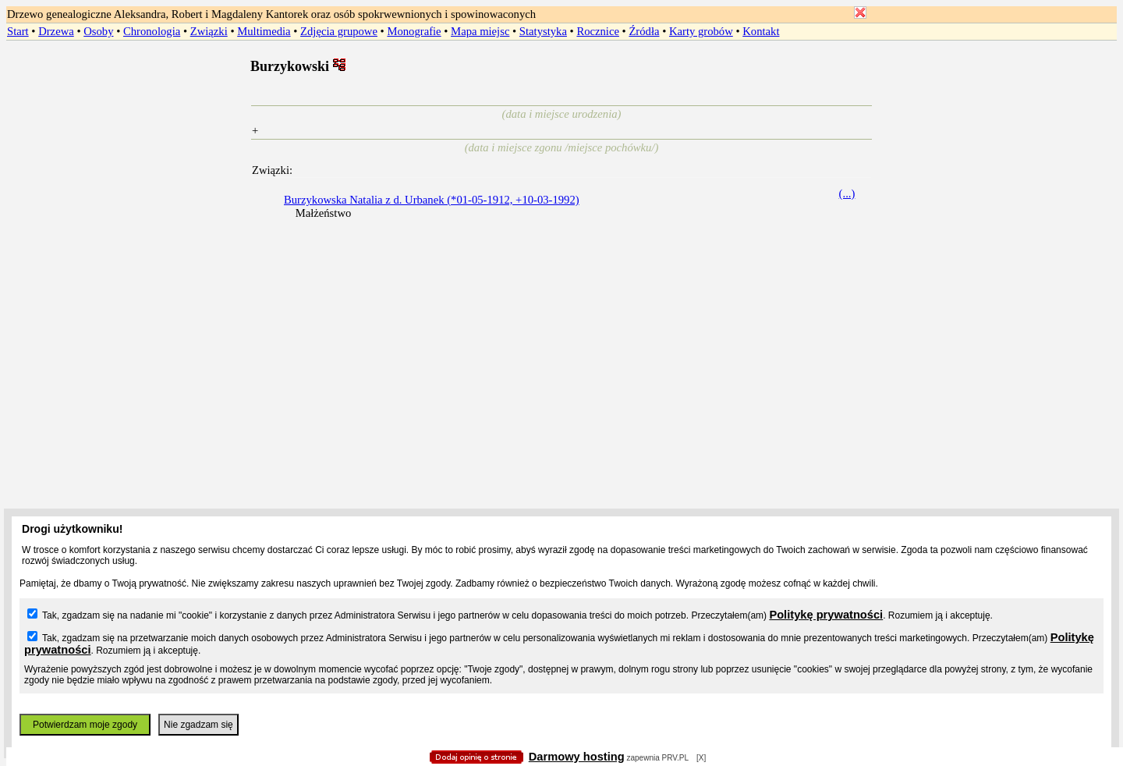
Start (18, 31)
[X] (701, 758)
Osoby (98, 31)
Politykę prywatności (826, 614)
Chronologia (151, 31)
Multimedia (263, 31)
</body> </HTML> (561, 78)
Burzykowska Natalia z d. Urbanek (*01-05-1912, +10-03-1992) (431, 199)
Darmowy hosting (577, 756)
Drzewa (56, 31)
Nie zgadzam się (198, 724)
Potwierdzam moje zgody (85, 724)
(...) (847, 193)
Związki (209, 31)
